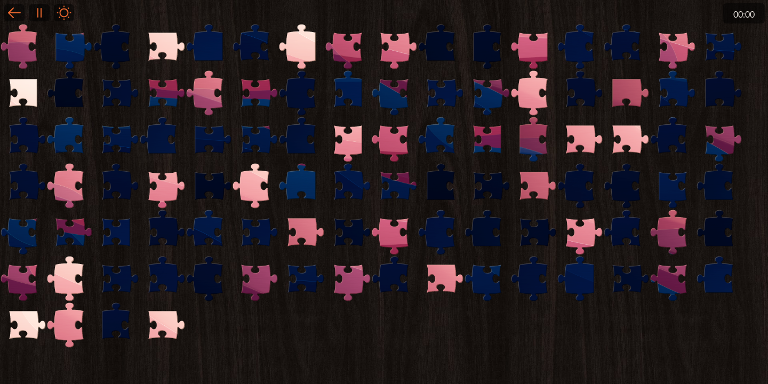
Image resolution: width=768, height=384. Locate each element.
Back (14, 12)
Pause (39, 12)
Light (64, 12)
